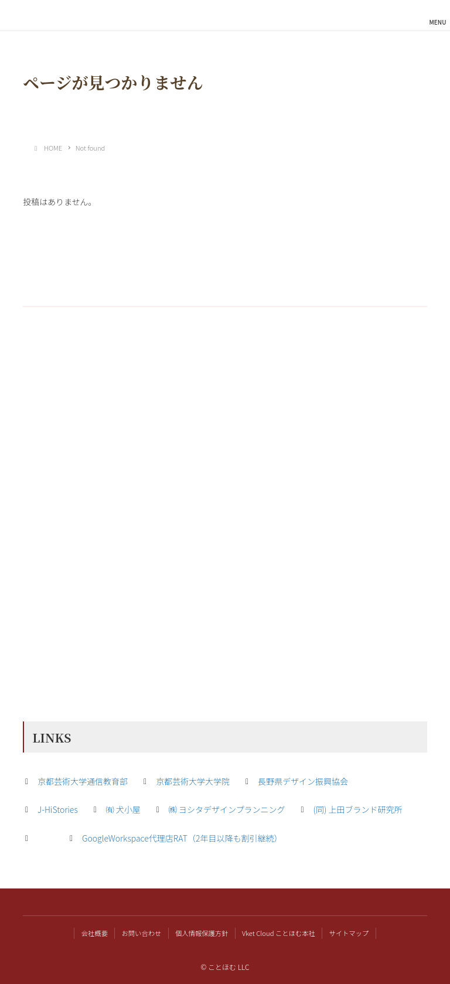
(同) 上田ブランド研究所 (358, 809)
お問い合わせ (142, 933)
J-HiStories (58, 809)
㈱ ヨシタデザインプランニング (227, 809)
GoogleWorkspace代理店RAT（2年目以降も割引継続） (182, 838)
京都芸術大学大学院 (193, 781)
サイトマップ (349, 933)
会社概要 (94, 933)
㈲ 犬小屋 (123, 809)
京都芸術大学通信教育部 (83, 781)
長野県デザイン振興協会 (303, 781)
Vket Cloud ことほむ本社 (278, 933)
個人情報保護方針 (201, 933)
